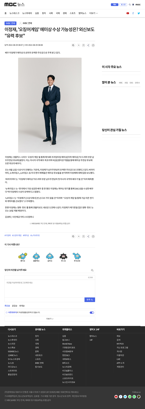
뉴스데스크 (14, 13)
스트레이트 (12, 371)
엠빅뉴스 (82, 13)
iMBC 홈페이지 (138, 4)
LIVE (118, 359)
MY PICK (133, 4)
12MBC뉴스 (13, 355)
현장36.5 (65, 355)
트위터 (126, 396)
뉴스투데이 (27, 13)
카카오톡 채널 (139, 396)
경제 (65, 13)
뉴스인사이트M (68, 382)
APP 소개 (120, 363)
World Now (67, 344)
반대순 (22, 306)
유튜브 (117, 396)
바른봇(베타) (11, 313)
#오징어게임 (16, 235)
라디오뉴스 (12, 367)
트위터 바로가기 (138, 13)
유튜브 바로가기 (127, 13)
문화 (37, 351)
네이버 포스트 (135, 396)
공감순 (14, 306)
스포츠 (72, 13)
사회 (51, 13)
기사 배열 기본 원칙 (48, 396)
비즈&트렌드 (67, 374)
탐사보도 (38, 367)
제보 (114, 5)
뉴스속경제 (66, 367)
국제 (58, 13)
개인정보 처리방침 (79, 396)
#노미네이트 (35, 235)
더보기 (92, 13)
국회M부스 (66, 359)
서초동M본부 (67, 351)
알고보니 (66, 340)
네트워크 (38, 355)
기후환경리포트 (68, 348)
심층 (37, 13)
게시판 (119, 351)
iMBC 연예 (39, 363)
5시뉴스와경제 (14, 359)
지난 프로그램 (122, 348)
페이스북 (121, 396)
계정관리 (120, 367)
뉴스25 (11, 363)
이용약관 (120, 355)
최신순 (7, 306)
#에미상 (26, 235)
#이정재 (8, 235)
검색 (129, 4)
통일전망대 (12, 374)
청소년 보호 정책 (64, 396)
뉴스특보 (11, 348)
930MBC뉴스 (13, 351)
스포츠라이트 (67, 378)
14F (91, 340)
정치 (44, 13)
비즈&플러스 (67, 371)
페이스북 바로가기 (133, 13)
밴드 (130, 396)
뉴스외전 (11, 344)
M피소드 (65, 363)
